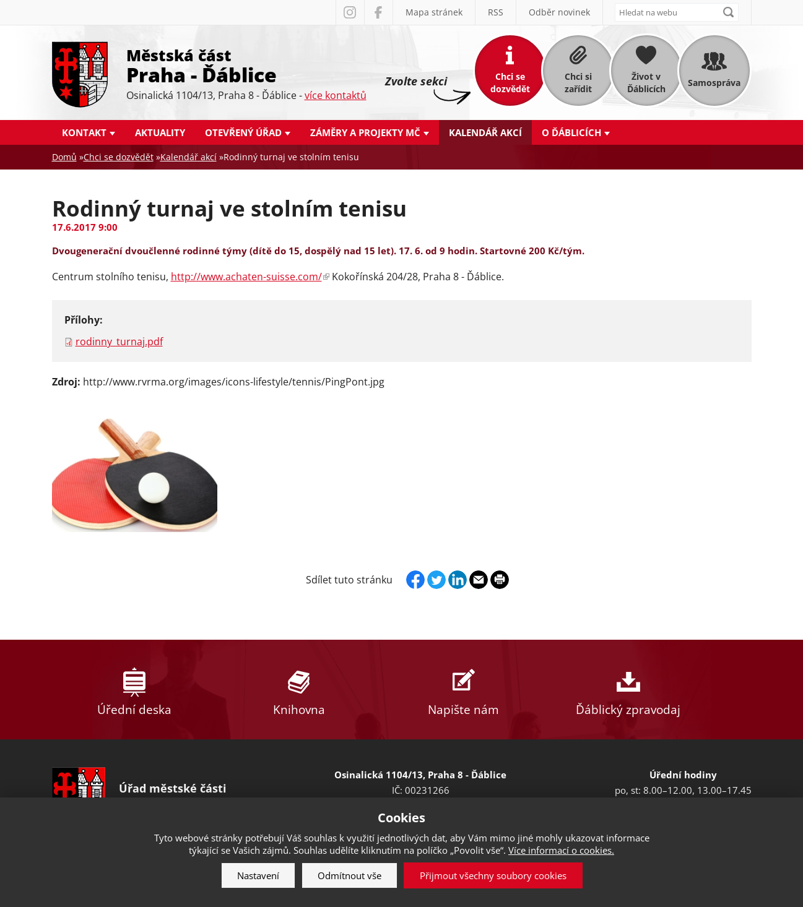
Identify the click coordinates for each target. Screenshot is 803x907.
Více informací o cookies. (561, 850)
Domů (64, 157)
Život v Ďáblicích (646, 83)
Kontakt (84, 132)
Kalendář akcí (485, 132)
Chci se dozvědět (510, 83)
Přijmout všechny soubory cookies (493, 875)
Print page (499, 579)
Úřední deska (134, 689)
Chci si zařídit (578, 83)
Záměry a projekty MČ (365, 132)
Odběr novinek (559, 12)
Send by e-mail (478, 579)
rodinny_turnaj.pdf (119, 341)
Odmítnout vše (349, 875)
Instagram (350, 12)
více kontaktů (336, 95)
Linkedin (457, 579)
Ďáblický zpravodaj (628, 689)
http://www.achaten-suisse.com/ (250, 276)
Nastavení (258, 875)
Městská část (246, 65)
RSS (495, 12)
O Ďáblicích (571, 132)
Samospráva (714, 82)
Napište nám (464, 689)
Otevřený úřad (243, 132)
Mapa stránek (434, 12)
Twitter (436, 579)
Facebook (378, 12)
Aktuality (160, 132)
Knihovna (299, 689)
